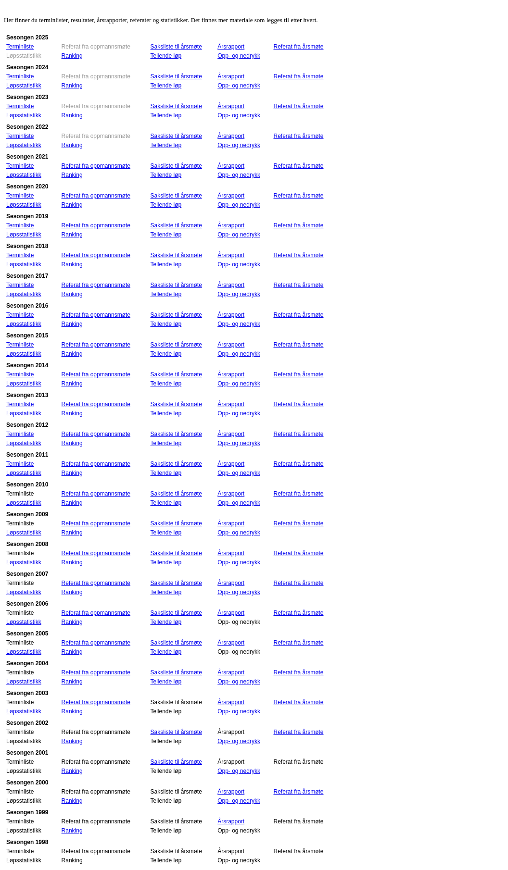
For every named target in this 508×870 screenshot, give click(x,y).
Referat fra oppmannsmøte (96, 165)
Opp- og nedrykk (238, 55)
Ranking (72, 55)
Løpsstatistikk (23, 85)
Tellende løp (166, 55)
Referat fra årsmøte (298, 46)
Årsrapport (230, 46)
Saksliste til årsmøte (176, 46)
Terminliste (20, 46)
